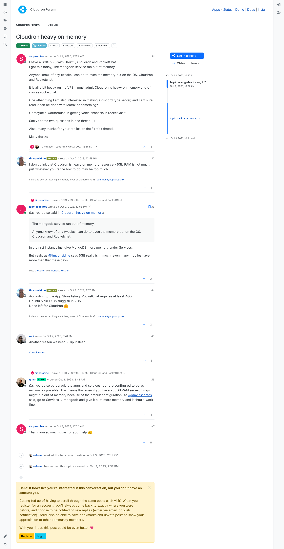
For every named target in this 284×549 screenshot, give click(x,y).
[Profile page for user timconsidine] (21, 161)
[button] (5, 536)
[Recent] (5, 13)
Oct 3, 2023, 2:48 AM (71, 379)
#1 (153, 56)
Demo (239, 9)
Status (227, 9)
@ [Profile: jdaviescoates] (140, 395)
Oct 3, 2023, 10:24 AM (70, 426)
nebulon (38, 455)
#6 (152, 379)
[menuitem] (278, 5)
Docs (251, 9)
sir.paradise (36, 56)
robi (31, 336)
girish (32, 379)
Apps (216, 9)
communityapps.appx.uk (110, 179)
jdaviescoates (38, 206)
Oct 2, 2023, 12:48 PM (83, 158)
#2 (152, 158)
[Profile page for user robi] (21, 339)
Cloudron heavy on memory (82, 213)
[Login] (278, 5)
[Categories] (5, 5)
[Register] (278, 13)
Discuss (39, 45)
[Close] (149, 487)
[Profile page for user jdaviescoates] (21, 209)
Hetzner (65, 270)
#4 (152, 290)
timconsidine (37, 158)
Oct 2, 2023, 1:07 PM (82, 290)
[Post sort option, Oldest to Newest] (187, 63)
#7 (153, 426)
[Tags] (5, 20)
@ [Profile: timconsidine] (59, 255)
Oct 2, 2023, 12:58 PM (73, 206)
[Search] (5, 44)
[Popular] (5, 28)
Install (262, 9)
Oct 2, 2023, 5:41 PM (59, 336)
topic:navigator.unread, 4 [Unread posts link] (185, 118)
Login (40, 536)
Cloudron (40, 270)
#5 (152, 336)
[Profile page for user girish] (21, 382)
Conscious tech (37, 352)
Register (26, 536)
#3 (152, 206)
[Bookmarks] (5, 36)
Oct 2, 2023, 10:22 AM (70, 56)
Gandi (54, 270)
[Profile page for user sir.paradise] (21, 59)
